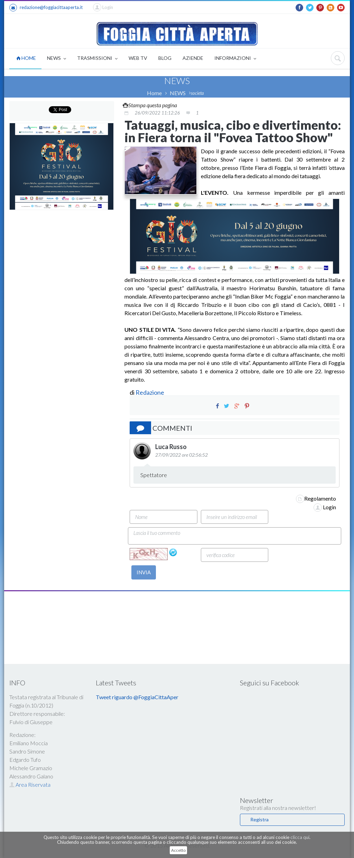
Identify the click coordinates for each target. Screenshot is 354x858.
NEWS (56, 58)
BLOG (164, 58)
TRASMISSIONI (97, 58)
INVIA (144, 572)
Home (154, 93)
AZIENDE (193, 58)
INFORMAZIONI (235, 58)
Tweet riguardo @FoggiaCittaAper (137, 697)
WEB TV (138, 58)
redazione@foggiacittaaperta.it (46, 7)
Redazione (150, 392)
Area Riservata (29, 784)
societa (197, 93)
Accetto (178, 850)
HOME (26, 58)
